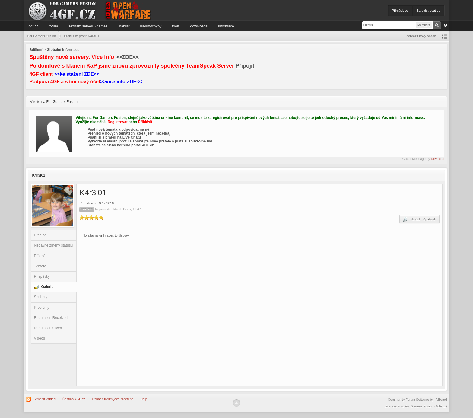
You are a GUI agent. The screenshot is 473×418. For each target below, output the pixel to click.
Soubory (40, 297)
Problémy (41, 307)
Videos (39, 338)
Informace (226, 26)
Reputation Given (48, 328)
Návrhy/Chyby (151, 26)
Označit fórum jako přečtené (113, 399)
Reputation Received (50, 318)
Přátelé (39, 256)
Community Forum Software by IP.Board (417, 399)
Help (143, 399)
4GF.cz (33, 26)
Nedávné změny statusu (53, 245)
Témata (40, 266)
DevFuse (437, 159)
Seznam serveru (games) (88, 26)
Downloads (199, 26)
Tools (175, 26)
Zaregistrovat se (428, 10)
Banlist (124, 26)
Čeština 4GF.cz (73, 399)
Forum (53, 26)
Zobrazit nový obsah (421, 36)
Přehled (40, 235)
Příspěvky (42, 276)
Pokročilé (445, 25)
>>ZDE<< (127, 57)
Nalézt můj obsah (419, 219)
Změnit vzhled (45, 399)
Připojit (245, 66)
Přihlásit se (400, 10)
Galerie (47, 287)
